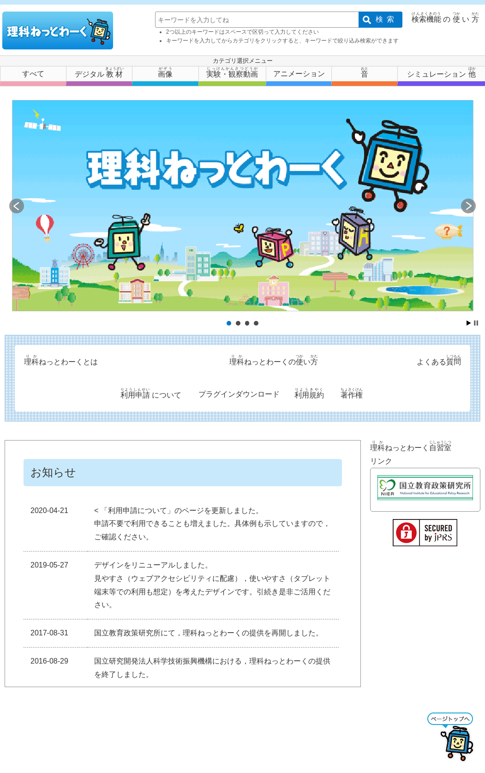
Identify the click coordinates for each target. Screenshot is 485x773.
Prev (16, 206)
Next (468, 206)
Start (469, 323)
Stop (476, 323)
